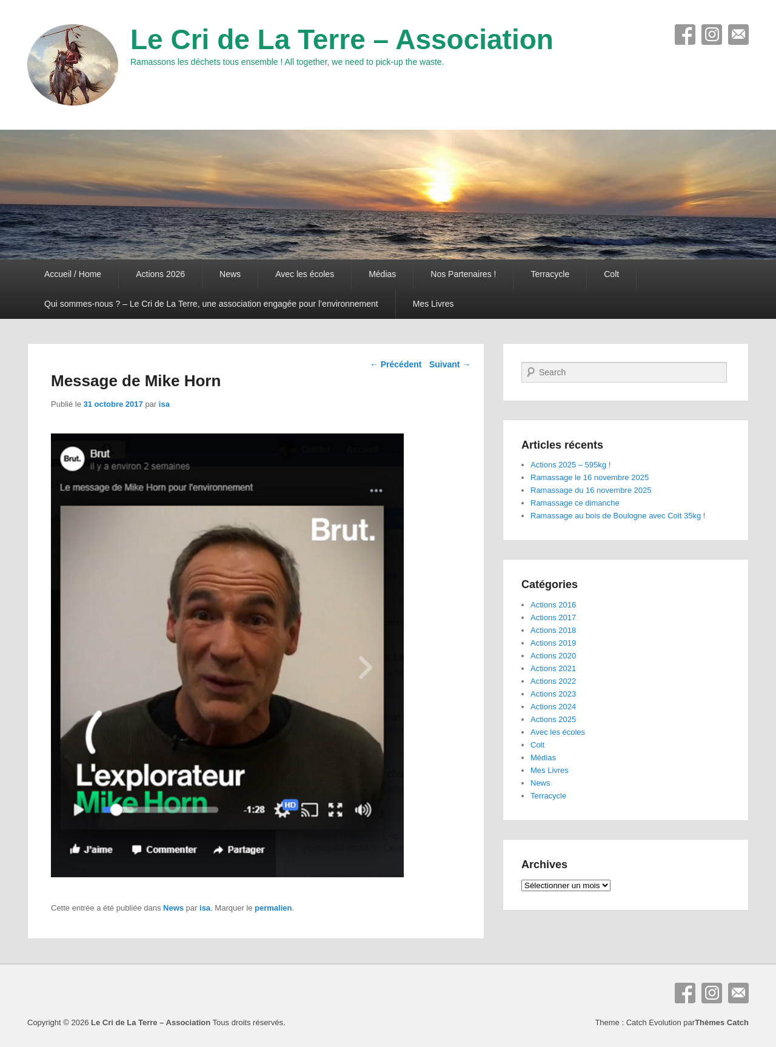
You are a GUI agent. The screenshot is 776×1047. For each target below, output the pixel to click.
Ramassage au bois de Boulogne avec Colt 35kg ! (617, 515)
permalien (273, 907)
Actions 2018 (553, 630)
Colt (611, 274)
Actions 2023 (553, 693)
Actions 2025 (553, 719)
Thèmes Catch (722, 1022)
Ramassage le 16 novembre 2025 (589, 477)
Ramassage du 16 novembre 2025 (590, 490)
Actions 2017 (553, 617)
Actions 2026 (160, 274)
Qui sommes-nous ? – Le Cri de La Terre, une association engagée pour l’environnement (211, 304)
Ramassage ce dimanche (575, 502)
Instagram (711, 34)
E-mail (738, 34)
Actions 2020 (553, 655)
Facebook (685, 34)
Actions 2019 (553, 642)
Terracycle (549, 274)
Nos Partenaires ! (463, 274)
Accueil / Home (72, 274)
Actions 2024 (553, 706)
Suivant (449, 364)
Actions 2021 (553, 668)
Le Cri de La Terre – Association (342, 39)
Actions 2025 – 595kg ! (570, 464)
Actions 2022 (553, 681)
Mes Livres (433, 304)
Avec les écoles (304, 274)
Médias (382, 274)
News (230, 274)
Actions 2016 (553, 604)
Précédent (396, 364)
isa (164, 404)
